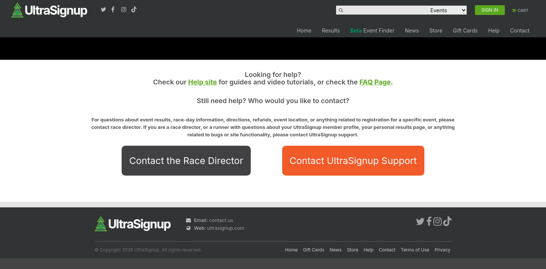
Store (435, 30)
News (412, 30)
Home (304, 30)
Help (494, 30)
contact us (221, 220)
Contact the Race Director (186, 160)
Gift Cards (465, 30)
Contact (520, 30)
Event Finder (372, 30)
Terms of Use (415, 250)
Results (331, 30)
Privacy (443, 250)
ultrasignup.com (225, 228)
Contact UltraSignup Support (353, 160)
